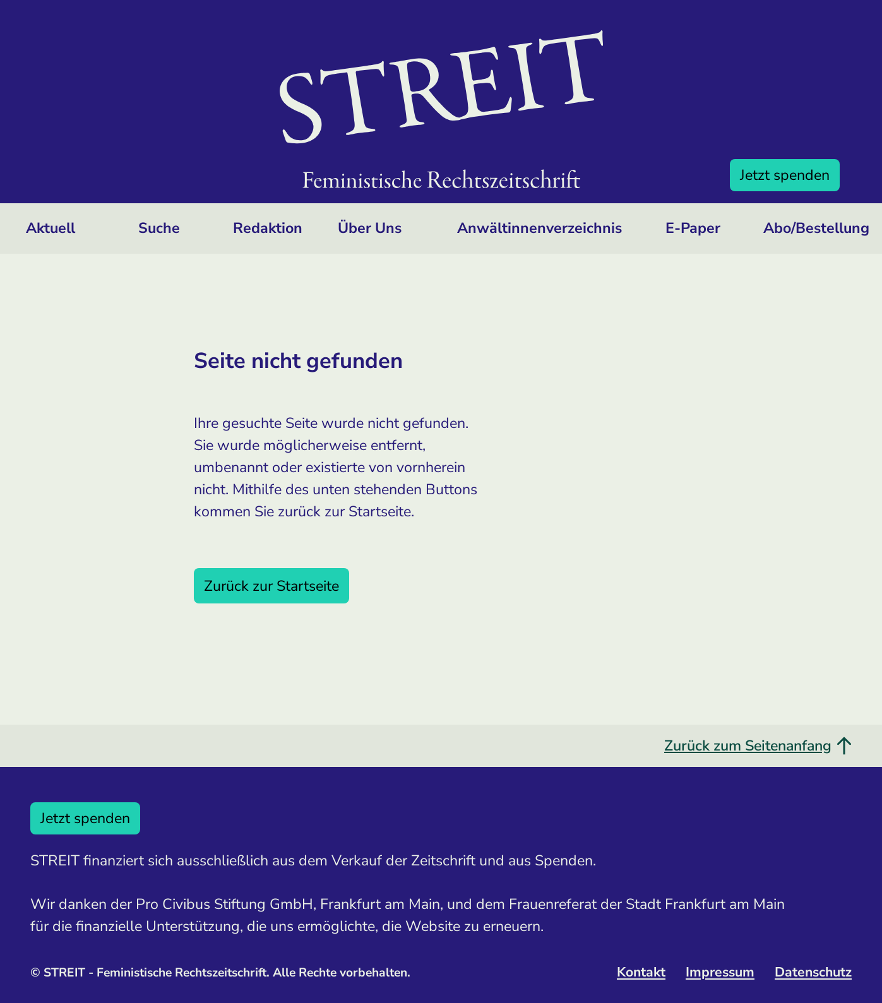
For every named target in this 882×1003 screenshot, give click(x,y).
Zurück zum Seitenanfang (758, 745)
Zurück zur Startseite (271, 586)
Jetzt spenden (785, 175)
